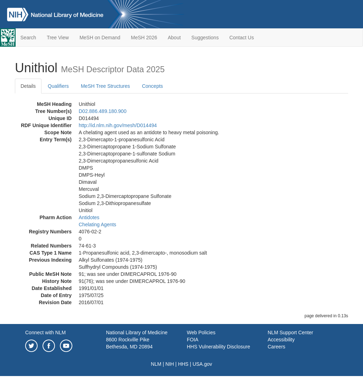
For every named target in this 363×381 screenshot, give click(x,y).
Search (28, 37)
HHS (183, 364)
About (174, 37)
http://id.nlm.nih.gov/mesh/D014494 (118, 125)
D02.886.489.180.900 (103, 111)
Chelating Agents (97, 224)
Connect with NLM (45, 332)
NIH (170, 364)
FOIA (193, 339)
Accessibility (281, 339)
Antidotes (89, 217)
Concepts (152, 86)
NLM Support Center (290, 332)
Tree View (58, 37)
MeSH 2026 (144, 37)
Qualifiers (58, 86)
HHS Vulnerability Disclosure (218, 346)
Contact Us (241, 37)
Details (28, 86)
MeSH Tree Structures (105, 86)
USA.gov (202, 364)
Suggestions (205, 37)
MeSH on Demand (99, 37)
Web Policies (201, 332)
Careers (276, 346)
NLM (156, 364)
